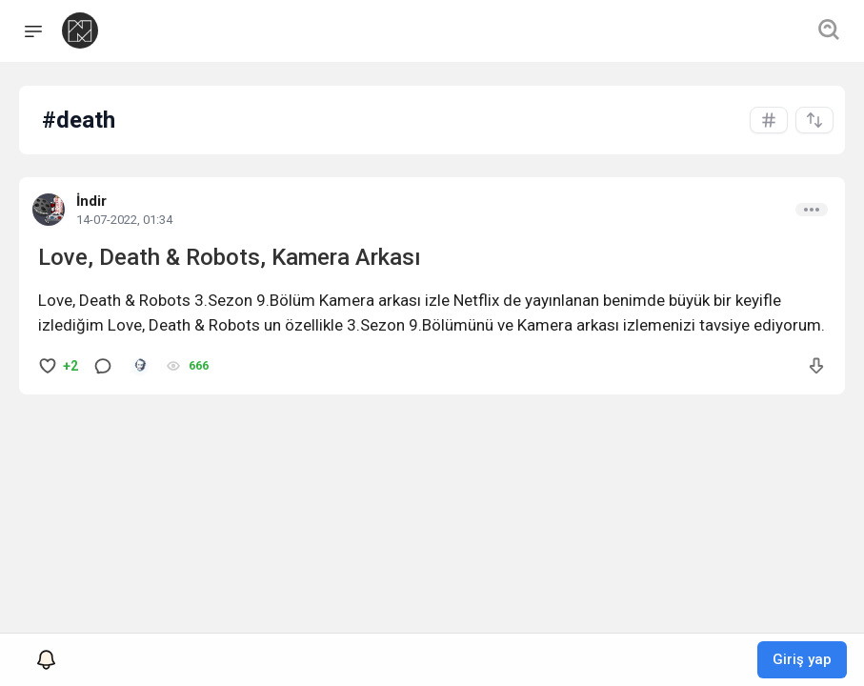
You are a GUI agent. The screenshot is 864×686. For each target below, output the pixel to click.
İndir (91, 201)
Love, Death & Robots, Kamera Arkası (229, 257)
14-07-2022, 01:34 (124, 219)
